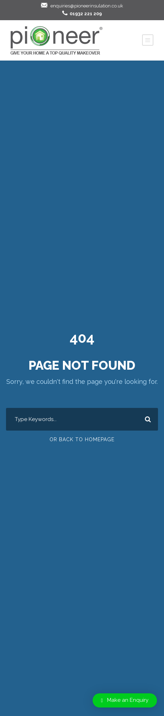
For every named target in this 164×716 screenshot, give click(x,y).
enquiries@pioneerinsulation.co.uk (87, 5)
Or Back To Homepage (82, 439)
